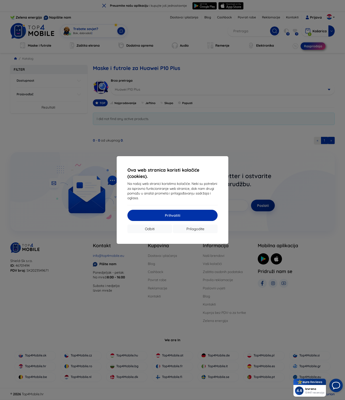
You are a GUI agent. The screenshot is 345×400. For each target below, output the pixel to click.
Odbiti (150, 229)
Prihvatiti (172, 215)
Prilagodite (195, 229)
